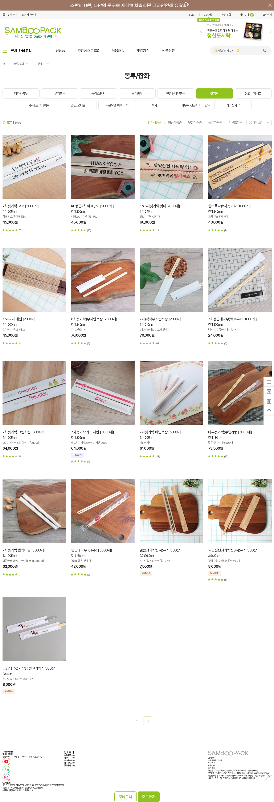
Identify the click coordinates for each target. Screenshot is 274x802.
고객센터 (267, 14)
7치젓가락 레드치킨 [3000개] (92, 432)
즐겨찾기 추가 (10, 14)
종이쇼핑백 (98, 94)
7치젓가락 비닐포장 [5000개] (161, 432)
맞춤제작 (143, 50)
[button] (201, 31)
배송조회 (226, 14)
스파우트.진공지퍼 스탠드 (194, 105)
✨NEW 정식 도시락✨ (227, 50)
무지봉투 (59, 94)
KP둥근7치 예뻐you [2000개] (92, 206)
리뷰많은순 (235, 123)
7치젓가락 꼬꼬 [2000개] (20, 206)
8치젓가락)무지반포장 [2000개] (94, 319)
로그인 (191, 14)
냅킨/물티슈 (78, 105)
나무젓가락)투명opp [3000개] (230, 432)
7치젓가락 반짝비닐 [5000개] (24, 550)
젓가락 (40, 63)
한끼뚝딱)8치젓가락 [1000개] (229, 206)
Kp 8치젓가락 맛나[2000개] (160, 206)
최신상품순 (175, 123)
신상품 (60, 50)
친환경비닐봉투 (175, 94)
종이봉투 (137, 94)
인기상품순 (154, 123)
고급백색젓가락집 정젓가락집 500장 (29, 668)
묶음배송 (118, 50)
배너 (137, 5)
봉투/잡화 (19, 63)
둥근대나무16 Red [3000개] (91, 550)
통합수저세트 (253, 94)
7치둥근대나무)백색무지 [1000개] (232, 319)
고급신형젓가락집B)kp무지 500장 (232, 550)
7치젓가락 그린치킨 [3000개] (24, 432)
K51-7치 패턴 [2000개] (19, 319)
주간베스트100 (88, 50)
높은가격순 (215, 123)
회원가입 (208, 14)
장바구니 (247, 14)
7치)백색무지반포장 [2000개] (161, 319)
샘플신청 (168, 50)
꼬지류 (155, 105)
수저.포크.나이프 (39, 105)
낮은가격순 (195, 123)
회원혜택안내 (29, 14)
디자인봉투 (21, 94)
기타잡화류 (233, 105)
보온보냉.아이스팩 (117, 105)
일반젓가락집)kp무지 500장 (160, 550)
